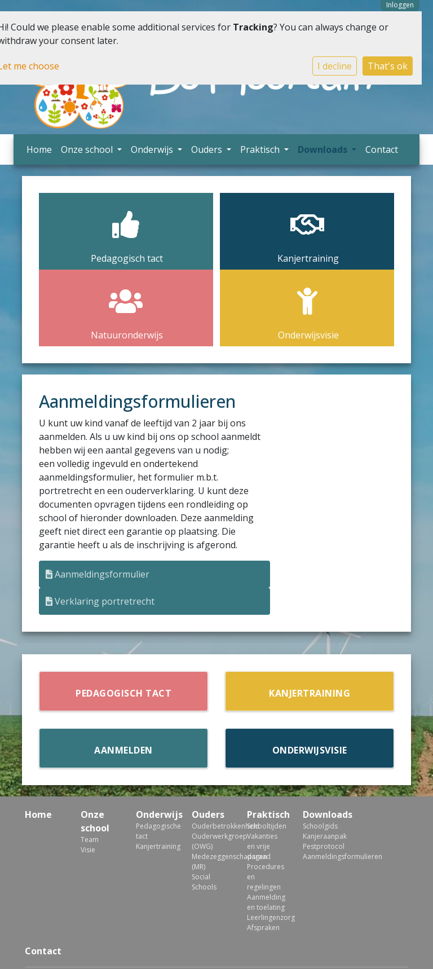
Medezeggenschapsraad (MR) (211, 861)
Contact (381, 149)
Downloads (324, 149)
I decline (334, 66)
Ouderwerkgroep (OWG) (211, 841)
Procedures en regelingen (265, 877)
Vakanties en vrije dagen (262, 846)
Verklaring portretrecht (100, 601)
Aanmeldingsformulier (97, 574)
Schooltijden (266, 826)
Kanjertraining (155, 846)
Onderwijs (153, 149)
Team (90, 839)
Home (39, 149)
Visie (88, 850)
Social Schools (204, 882)
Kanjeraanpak (322, 836)
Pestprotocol (322, 846)
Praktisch (261, 149)
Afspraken (263, 927)
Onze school (88, 149)
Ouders (207, 149)
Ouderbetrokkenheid (211, 826)
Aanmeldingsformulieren (322, 856)
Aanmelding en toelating (266, 902)
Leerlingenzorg (266, 917)
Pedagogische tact (155, 831)
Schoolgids (320, 826)
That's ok (388, 66)
